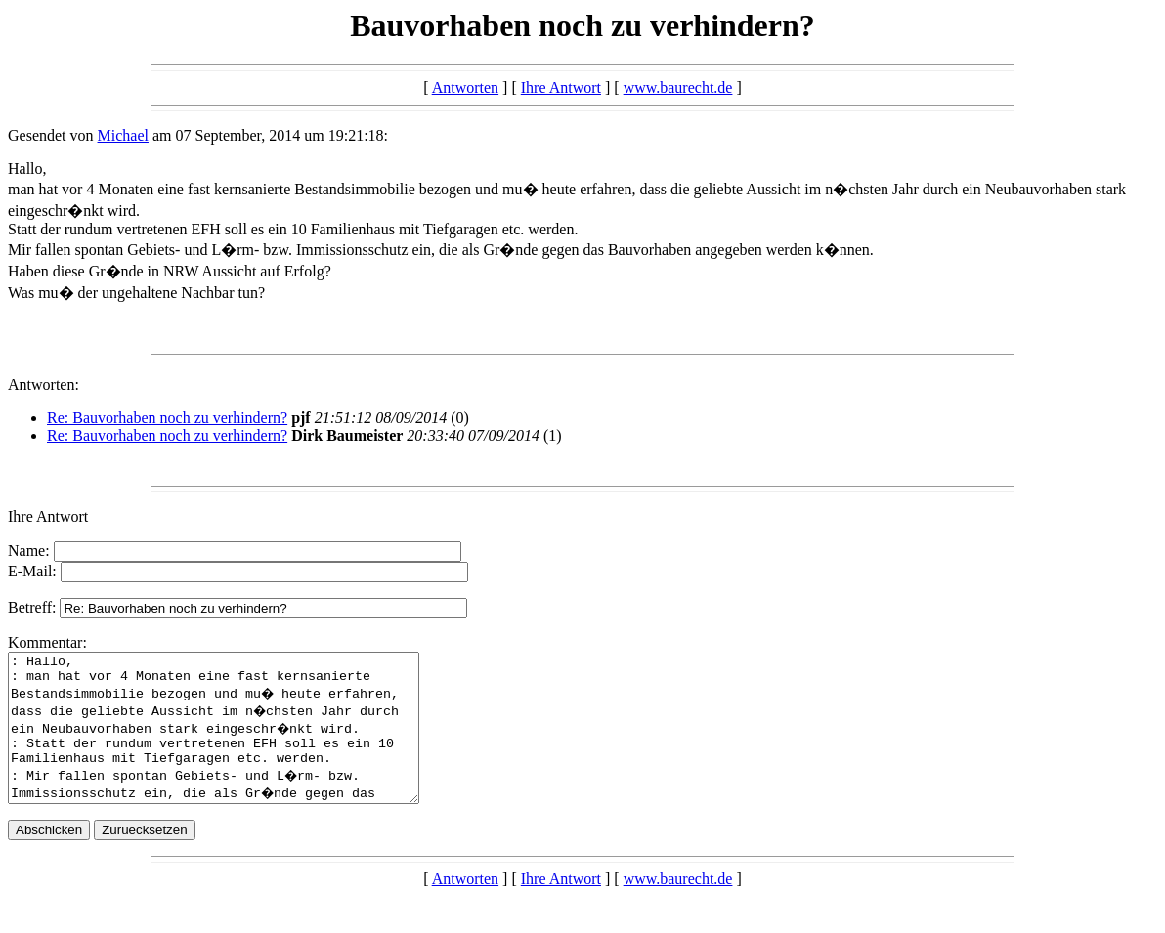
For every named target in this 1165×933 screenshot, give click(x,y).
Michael (123, 135)
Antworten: (43, 384)
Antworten (465, 87)
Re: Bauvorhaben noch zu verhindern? (167, 417)
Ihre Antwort (561, 87)
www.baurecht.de (678, 87)
